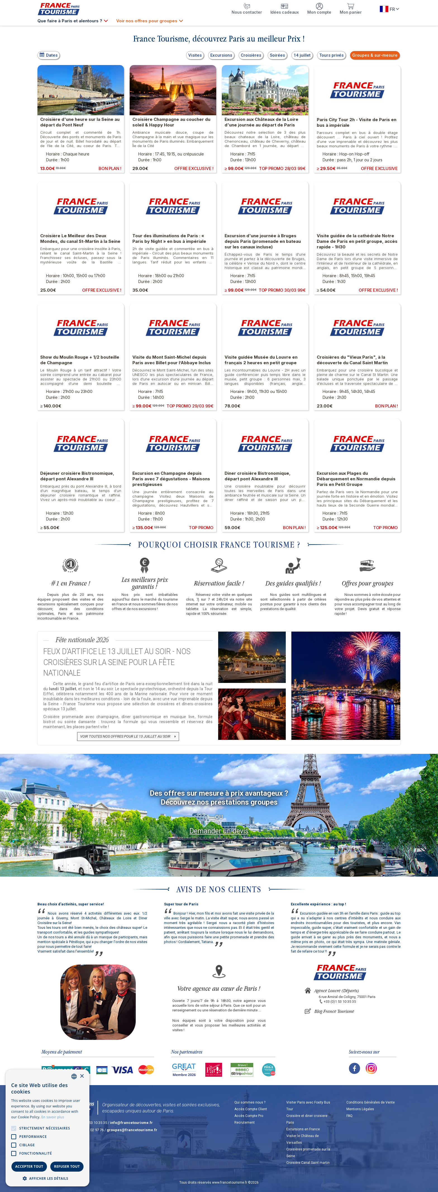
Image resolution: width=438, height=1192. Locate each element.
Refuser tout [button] (67, 1166)
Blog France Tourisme (334, 1011)
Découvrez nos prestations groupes (219, 802)
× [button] (82, 1076)
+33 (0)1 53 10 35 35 (340, 1001)
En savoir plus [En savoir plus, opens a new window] (52, 1117)
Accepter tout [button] (29, 1166)
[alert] (47, 1127)
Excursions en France (303, 1129)
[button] (47, 1178)
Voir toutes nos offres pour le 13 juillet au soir (125, 736)
